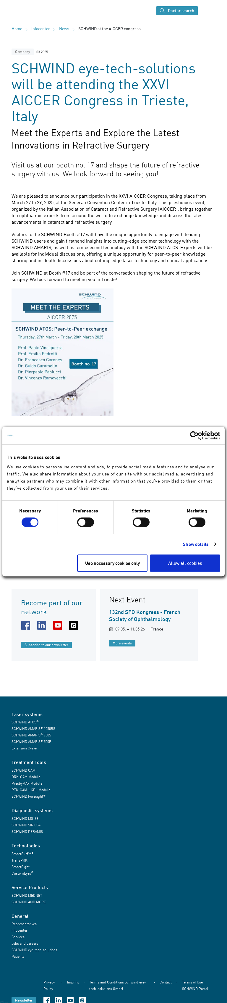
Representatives (24, 924)
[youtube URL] (59, 625)
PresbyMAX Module (27, 783)
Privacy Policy (49, 985)
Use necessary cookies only (112, 563)
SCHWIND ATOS (25, 722)
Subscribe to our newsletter (46, 645)
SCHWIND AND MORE (29, 902)
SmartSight (21, 867)
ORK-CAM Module (26, 777)
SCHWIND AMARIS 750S (31, 735)
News (64, 28)
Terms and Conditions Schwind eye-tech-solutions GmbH (117, 985)
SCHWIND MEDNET (27, 895)
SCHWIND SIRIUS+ (26, 825)
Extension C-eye (24, 748)
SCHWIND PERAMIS (27, 831)
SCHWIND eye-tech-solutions (34, 950)
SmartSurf (22, 853)
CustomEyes (22, 872)
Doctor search (177, 10)
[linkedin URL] (43, 625)
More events (122, 643)
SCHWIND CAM (23, 770)
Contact (166, 982)
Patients (18, 956)
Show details (196, 544)
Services (18, 937)
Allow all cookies (185, 563)
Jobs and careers (25, 943)
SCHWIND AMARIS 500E (31, 741)
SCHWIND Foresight (29, 796)
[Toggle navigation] (206, 10)
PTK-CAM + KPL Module (31, 790)
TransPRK (19, 860)
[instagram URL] (75, 625)
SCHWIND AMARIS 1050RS (33, 728)
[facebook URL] (27, 625)
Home (17, 28)
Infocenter (40, 28)
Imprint (73, 982)
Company (22, 51)
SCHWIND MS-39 (25, 818)
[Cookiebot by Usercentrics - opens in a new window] (194, 435)
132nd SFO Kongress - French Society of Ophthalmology (144, 615)
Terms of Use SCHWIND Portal (195, 985)
